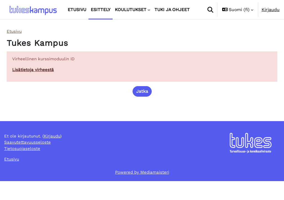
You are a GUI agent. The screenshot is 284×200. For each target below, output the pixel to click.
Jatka (142, 92)
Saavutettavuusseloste (28, 160)
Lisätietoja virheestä (33, 70)
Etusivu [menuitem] (77, 9)
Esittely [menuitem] (100, 9)
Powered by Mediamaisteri (142, 191)
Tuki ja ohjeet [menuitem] (172, 9)
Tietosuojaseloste (22, 166)
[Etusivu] (32, 10)
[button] (210, 9)
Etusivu (14, 31)
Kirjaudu (271, 9)
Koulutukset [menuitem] (130, 9)
